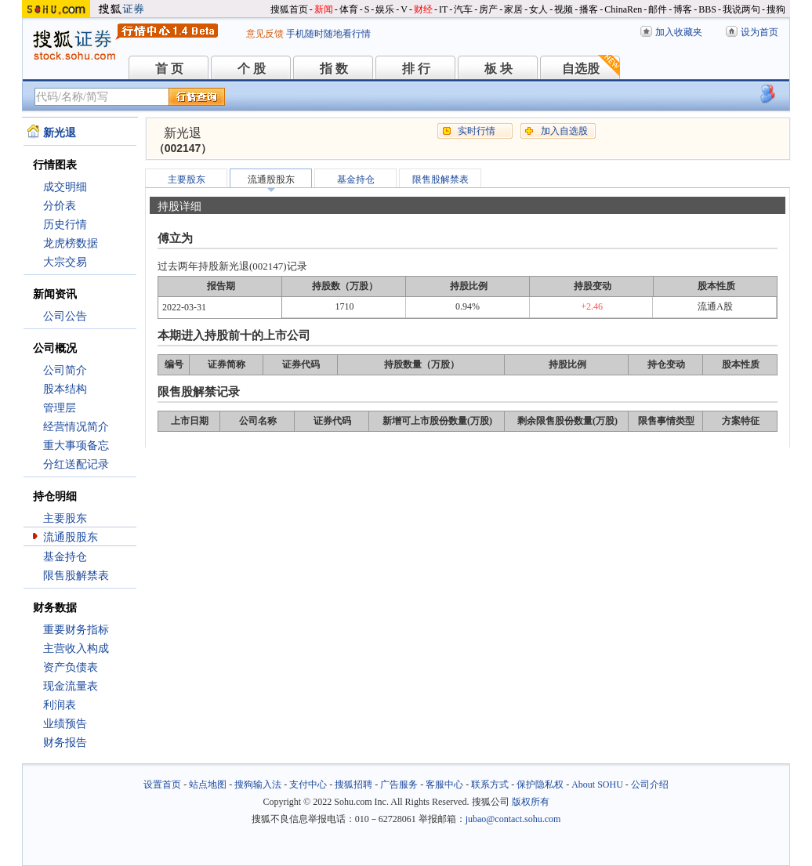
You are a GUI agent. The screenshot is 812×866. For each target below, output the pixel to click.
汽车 (463, 9)
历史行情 (65, 224)
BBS (707, 9)
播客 (588, 9)
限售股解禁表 (76, 576)
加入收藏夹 (678, 32)
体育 (348, 9)
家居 (513, 9)
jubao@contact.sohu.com (513, 818)
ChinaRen (623, 9)
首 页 (169, 68)
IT (443, 9)
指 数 (334, 68)
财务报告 (65, 742)
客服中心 (444, 784)
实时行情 (476, 130)
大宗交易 (65, 262)
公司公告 (65, 316)
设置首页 (162, 784)
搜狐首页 (289, 9)
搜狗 (776, 9)
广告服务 (399, 784)
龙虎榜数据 (70, 243)
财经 (423, 9)
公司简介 (65, 370)
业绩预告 (65, 724)
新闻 (323, 9)
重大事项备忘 (76, 445)
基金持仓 (65, 557)
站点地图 (208, 784)
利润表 (59, 705)
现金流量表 (70, 686)
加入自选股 (564, 130)
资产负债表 (70, 667)
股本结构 (65, 389)
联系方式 (490, 784)
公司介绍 (650, 784)
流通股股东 (70, 537)
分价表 (59, 206)
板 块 (498, 68)
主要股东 (65, 518)
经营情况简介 (76, 427)
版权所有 (530, 801)
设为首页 (759, 32)
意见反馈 (265, 33)
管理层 (59, 408)
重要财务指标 (76, 630)
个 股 (251, 68)
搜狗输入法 (257, 784)
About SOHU (597, 784)
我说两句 (741, 9)
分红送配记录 (76, 464)
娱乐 (384, 9)
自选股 (581, 68)
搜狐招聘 (353, 784)
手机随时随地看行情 (328, 33)
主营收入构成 (76, 648)
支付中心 (308, 784)
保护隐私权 (540, 784)
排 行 (416, 68)
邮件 (657, 9)
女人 (538, 9)
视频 (563, 9)
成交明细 (65, 187)
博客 (682, 9)
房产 (488, 9)
